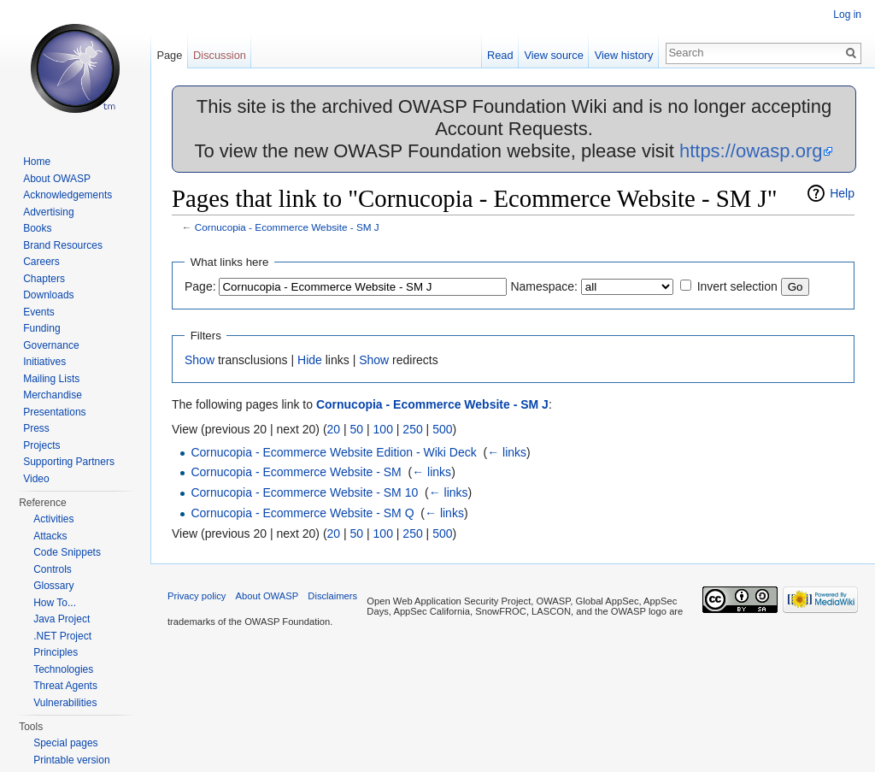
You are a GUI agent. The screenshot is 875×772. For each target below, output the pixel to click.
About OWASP (57, 179)
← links (506, 452)
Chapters (44, 279)
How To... (54, 603)
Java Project (61, 619)
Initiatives (44, 362)
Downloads (48, 295)
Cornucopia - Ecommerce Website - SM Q (302, 513)
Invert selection (737, 286)
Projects (41, 445)
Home (36, 162)
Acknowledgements (67, 195)
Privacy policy (196, 596)
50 (357, 429)
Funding (41, 328)
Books (37, 228)
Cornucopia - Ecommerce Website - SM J (287, 227)
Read (500, 55)
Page (169, 55)
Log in (847, 15)
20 (334, 429)
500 (442, 429)
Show (199, 360)
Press (36, 428)
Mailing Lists (51, 379)
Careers (41, 262)
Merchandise (52, 395)
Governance (51, 345)
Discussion (219, 55)
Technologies (63, 669)
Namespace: (544, 286)
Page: (200, 286)
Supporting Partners (69, 462)
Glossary (53, 586)
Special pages (65, 743)
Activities (53, 519)
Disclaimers (332, 596)
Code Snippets (67, 552)
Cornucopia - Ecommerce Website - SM (296, 472)
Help (842, 193)
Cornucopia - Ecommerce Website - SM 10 (304, 492)
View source (553, 55)
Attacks (50, 536)
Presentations (54, 412)
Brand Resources (63, 245)
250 (412, 429)
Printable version (71, 760)
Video (36, 479)
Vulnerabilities (65, 703)
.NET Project (62, 636)
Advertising (48, 212)
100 (383, 429)
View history (624, 55)
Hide (309, 360)
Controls (52, 569)
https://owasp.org (751, 151)
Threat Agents (65, 686)
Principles (55, 652)
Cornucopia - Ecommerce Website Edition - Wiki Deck (333, 452)
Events (39, 312)
